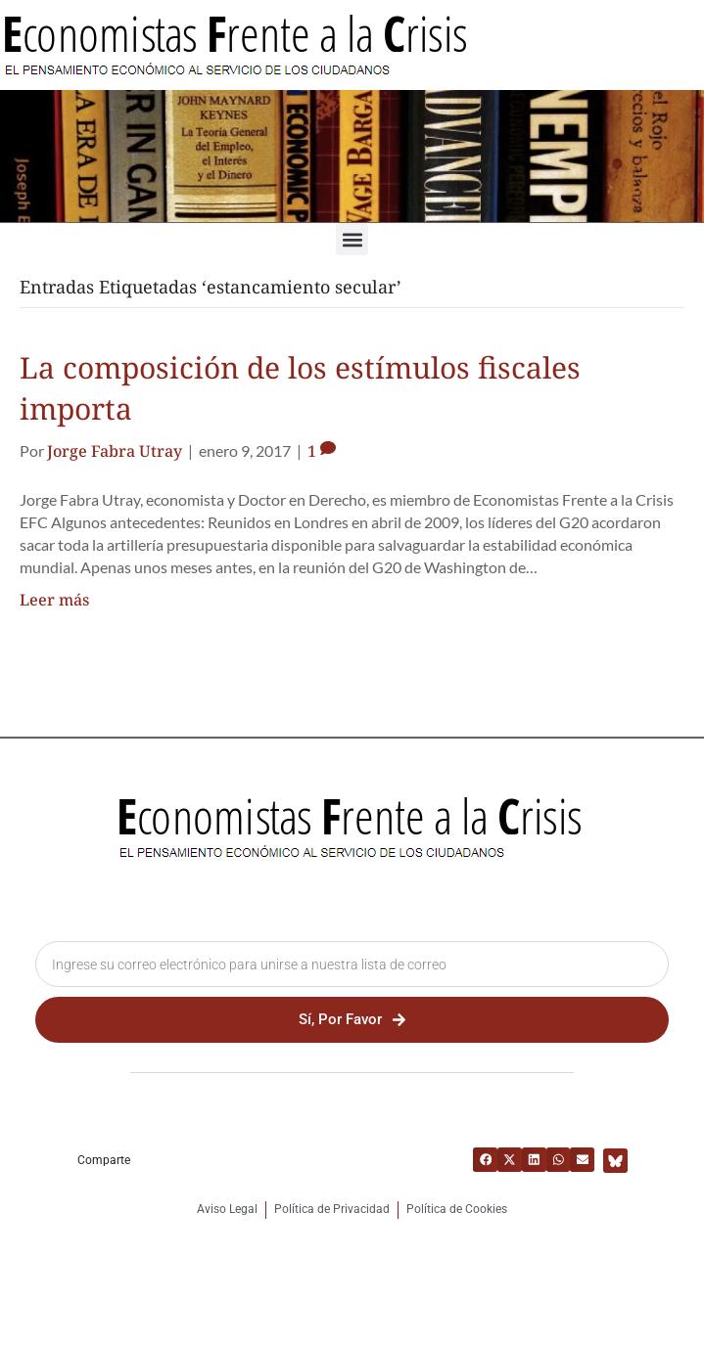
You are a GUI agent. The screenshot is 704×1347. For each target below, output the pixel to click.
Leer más (54, 599)
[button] (352, 239)
